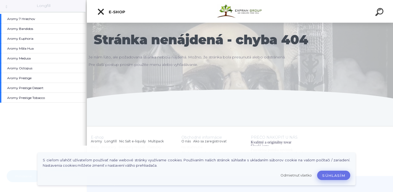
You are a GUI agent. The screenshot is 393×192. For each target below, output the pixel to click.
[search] (380, 13)
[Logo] (240, 11)
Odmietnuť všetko (296, 175)
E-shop (111, 12)
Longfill (43, 5)
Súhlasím (333, 175)
